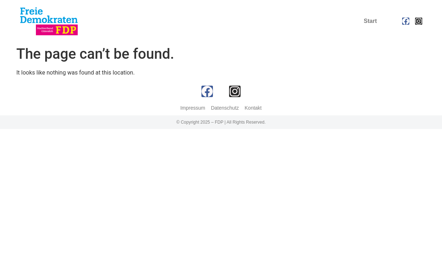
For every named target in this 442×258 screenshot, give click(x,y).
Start (370, 21)
